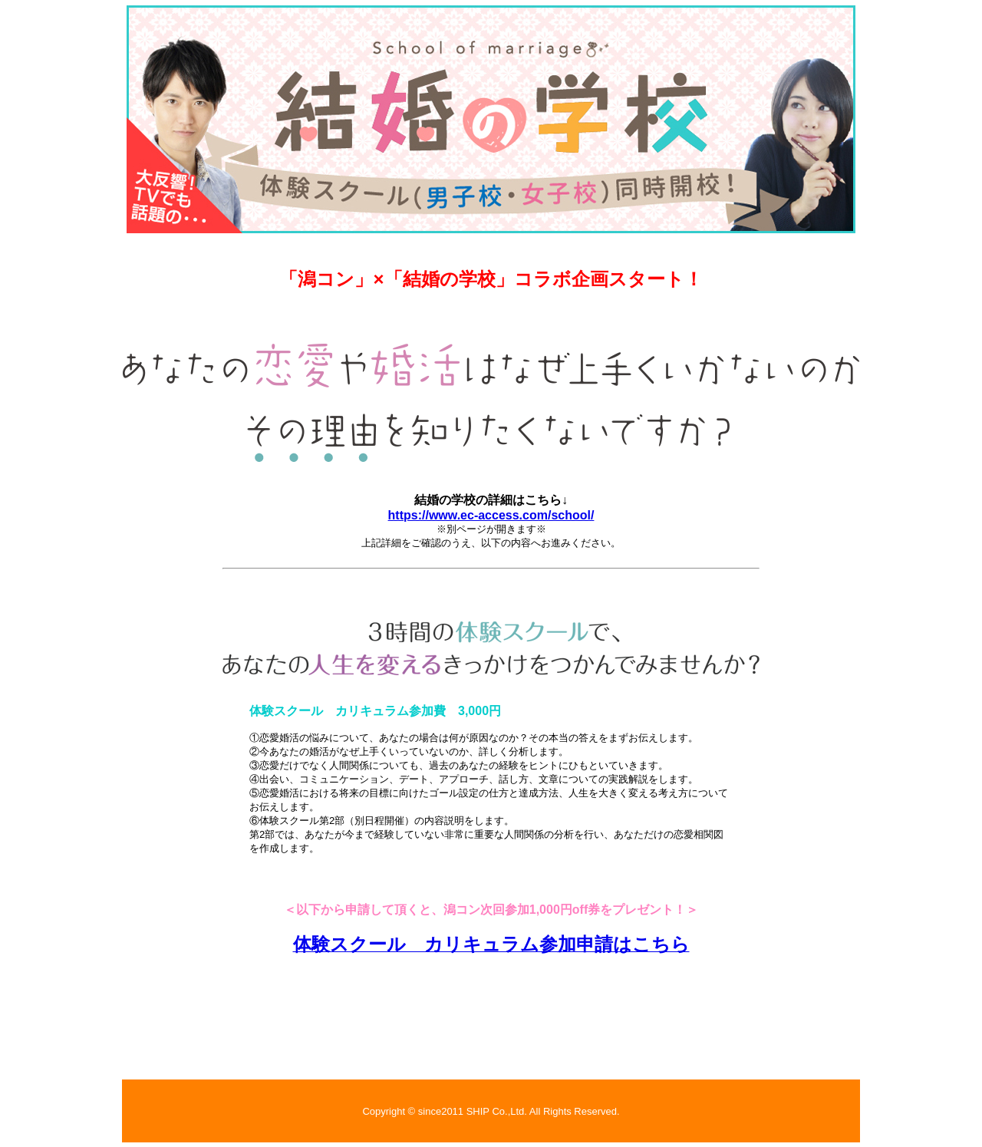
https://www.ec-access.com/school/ (491, 515)
